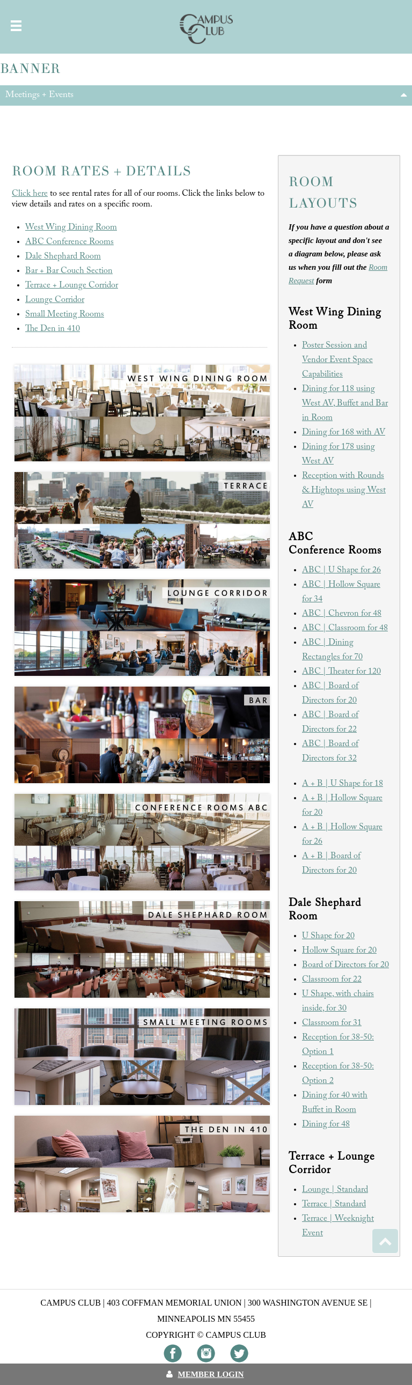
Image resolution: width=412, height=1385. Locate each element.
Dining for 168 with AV (343, 432)
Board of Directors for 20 (345, 965)
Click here (30, 193)
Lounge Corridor (54, 300)
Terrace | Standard (334, 1204)
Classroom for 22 (332, 979)
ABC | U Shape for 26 (341, 570)
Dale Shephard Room (63, 256)
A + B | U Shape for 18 (342, 783)
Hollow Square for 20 (339, 950)
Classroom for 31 (332, 1023)
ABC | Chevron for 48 (341, 613)
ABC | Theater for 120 (341, 671)
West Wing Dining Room (71, 227)
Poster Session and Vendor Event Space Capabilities (337, 360)
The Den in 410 (52, 329)
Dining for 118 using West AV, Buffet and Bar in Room (345, 403)
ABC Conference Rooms (69, 242)
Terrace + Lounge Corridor (71, 285)
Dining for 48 (326, 1124)
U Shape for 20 (328, 936)
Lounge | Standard (335, 1189)
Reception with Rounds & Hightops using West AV (344, 490)
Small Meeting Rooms (64, 314)
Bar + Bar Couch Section (69, 271)
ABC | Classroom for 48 (345, 628)
